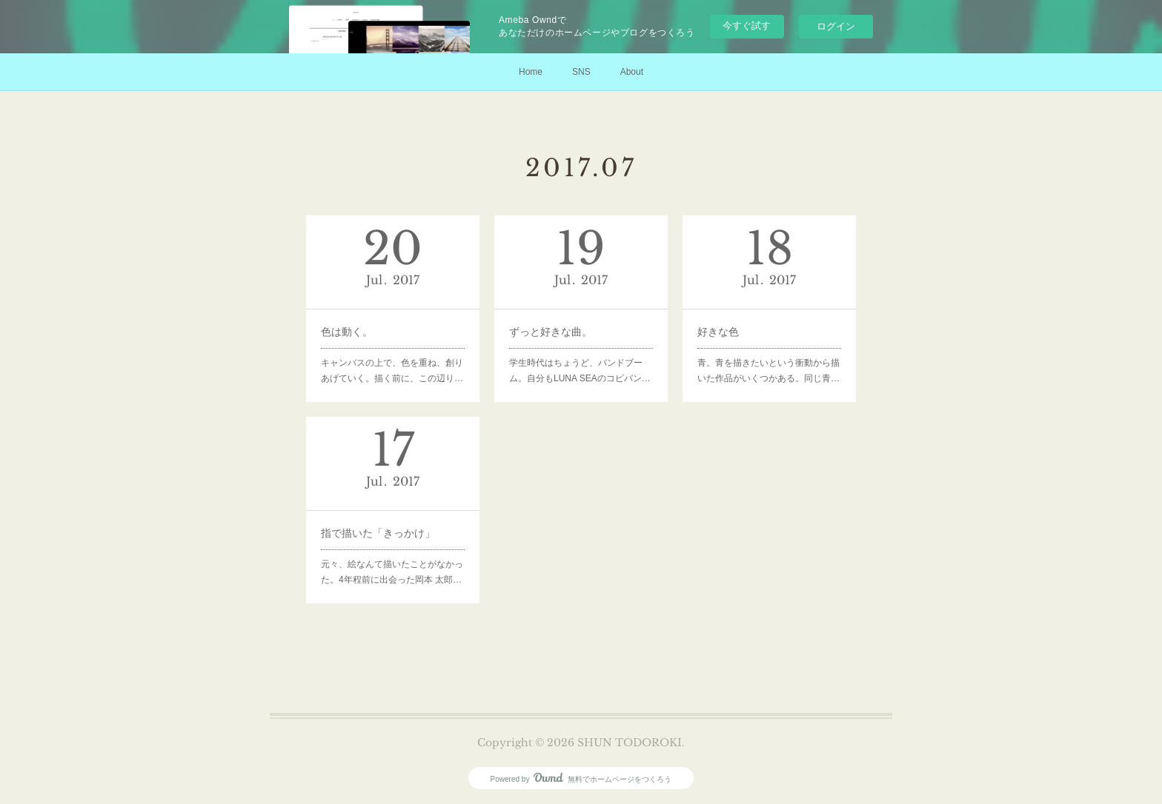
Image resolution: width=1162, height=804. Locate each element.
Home (530, 72)
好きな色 (718, 332)
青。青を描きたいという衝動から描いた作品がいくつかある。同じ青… (768, 371)
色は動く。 (347, 332)
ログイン (836, 26)
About (631, 72)
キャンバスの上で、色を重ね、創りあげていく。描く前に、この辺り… (392, 371)
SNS (581, 72)
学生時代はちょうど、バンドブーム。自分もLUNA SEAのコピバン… (580, 371)
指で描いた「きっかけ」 (378, 533)
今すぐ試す (747, 25)
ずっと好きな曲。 (550, 332)
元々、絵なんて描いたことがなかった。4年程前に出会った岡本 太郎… (392, 572)
